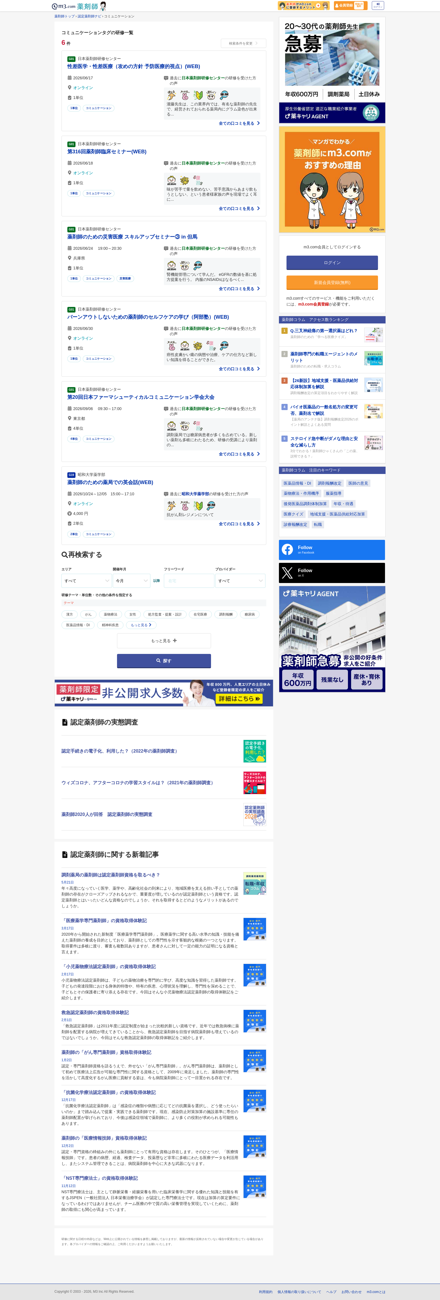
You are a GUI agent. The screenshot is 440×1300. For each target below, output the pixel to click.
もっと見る (141, 625)
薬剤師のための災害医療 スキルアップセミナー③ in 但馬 (132, 237)
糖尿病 (250, 614)
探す (163, 660)
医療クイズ (293, 514)
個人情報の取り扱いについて (299, 1292)
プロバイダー (225, 569)
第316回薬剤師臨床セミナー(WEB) (106, 151)
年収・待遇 (343, 503)
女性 (132, 614)
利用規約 (265, 1292)
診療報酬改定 (295, 524)
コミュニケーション (99, 108)
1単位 (74, 108)
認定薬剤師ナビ (89, 16)
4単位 (74, 438)
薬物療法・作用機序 (301, 493)
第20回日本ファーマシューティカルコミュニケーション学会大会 (140, 397)
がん (88, 614)
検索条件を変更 (243, 43)
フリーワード (174, 569)
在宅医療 (200, 614)
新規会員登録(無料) (332, 282)
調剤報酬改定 (330, 483)
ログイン (377, 5)
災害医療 (125, 278)
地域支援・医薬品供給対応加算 (337, 514)
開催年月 (119, 569)
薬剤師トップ (64, 16)
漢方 (69, 614)
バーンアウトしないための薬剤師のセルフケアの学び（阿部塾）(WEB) (148, 317)
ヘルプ (331, 1292)
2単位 (74, 534)
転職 (318, 524)
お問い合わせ (352, 1292)
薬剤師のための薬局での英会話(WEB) (110, 482)
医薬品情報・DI (78, 625)
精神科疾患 (110, 625)
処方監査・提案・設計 (165, 614)
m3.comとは (376, 1292)
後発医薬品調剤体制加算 (305, 503)
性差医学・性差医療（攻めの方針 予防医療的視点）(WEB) (133, 66)
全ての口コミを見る (239, 123)
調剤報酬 (226, 614)
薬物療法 (110, 614)
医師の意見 (358, 483)
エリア (66, 569)
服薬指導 (334, 493)
